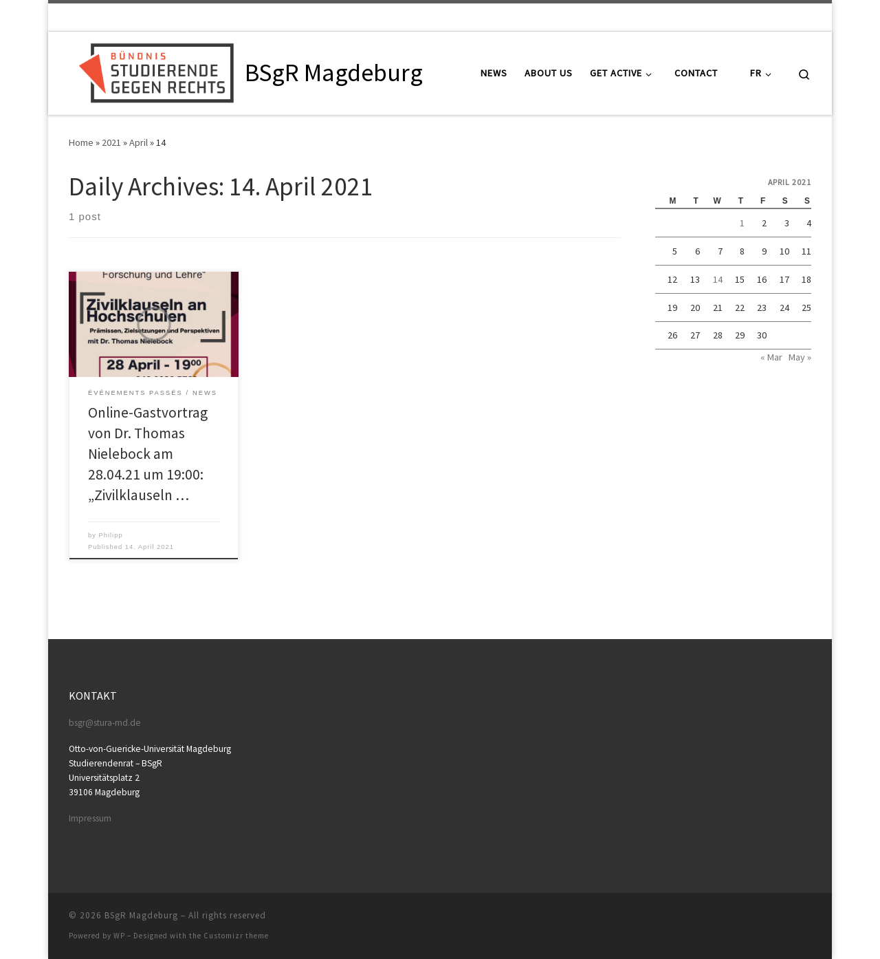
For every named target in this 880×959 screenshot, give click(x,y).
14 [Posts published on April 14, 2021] (718, 279)
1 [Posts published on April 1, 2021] (742, 223)
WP (119, 935)
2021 (111, 142)
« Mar (771, 357)
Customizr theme (236, 935)
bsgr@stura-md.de (105, 723)
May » (800, 357)
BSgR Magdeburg (141, 915)
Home (81, 142)
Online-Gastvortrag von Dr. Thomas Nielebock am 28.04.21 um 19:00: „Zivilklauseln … (148, 453)
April (138, 142)
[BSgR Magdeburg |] (154, 70)
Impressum (90, 818)
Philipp (110, 535)
